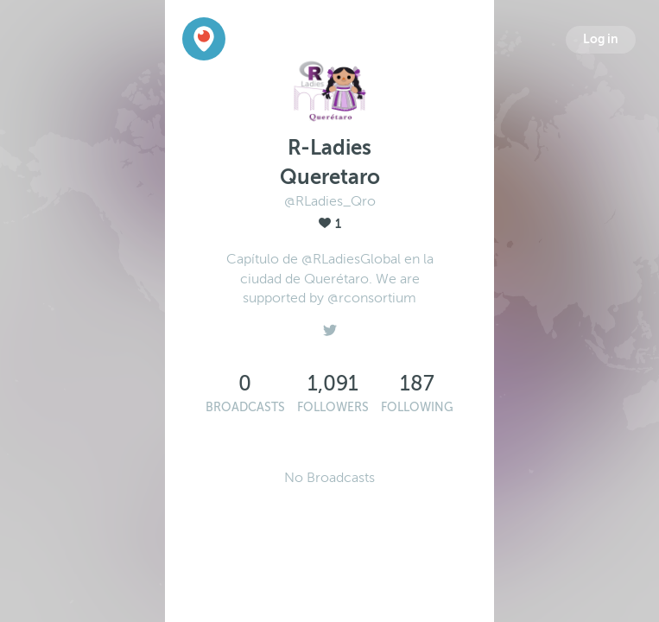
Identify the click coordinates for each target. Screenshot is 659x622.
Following (417, 407)
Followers (333, 407)
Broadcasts (245, 407)
